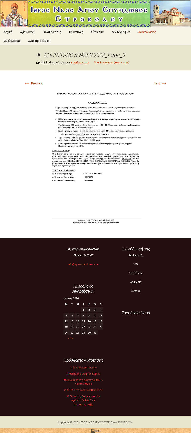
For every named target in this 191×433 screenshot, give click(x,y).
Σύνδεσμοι (97, 32)
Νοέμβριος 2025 (80, 62)
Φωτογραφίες (121, 32)
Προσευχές (76, 32)
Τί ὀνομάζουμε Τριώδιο (83, 367)
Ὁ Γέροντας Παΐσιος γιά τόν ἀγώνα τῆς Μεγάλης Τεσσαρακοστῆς (83, 400)
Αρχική (8, 32)
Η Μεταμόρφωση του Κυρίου (83, 373)
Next (160, 83)
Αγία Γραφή (27, 32)
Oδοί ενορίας (12, 41)
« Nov (71, 338)
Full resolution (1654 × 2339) (113, 62)
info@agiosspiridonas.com (83, 264)
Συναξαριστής (51, 32)
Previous (33, 83)
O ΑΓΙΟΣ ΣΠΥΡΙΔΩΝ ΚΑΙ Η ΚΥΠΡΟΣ (83, 390)
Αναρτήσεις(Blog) (39, 41)
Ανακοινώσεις (147, 32)
